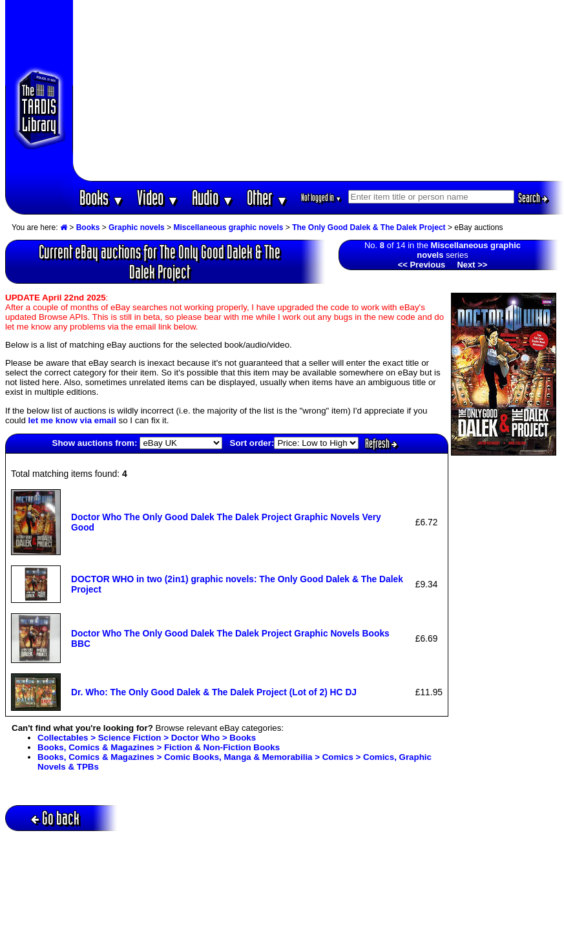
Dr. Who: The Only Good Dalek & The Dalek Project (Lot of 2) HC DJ (214, 692)
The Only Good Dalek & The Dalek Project (368, 227)
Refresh (381, 443)
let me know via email (72, 420)
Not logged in (321, 197)
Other (267, 197)
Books (101, 197)
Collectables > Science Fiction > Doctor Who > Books (146, 737)
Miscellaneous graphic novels (228, 227)
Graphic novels (137, 227)
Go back (55, 818)
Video (158, 197)
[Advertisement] (318, 90)
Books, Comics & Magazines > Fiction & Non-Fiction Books (158, 747)
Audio (213, 197)
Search (533, 198)
